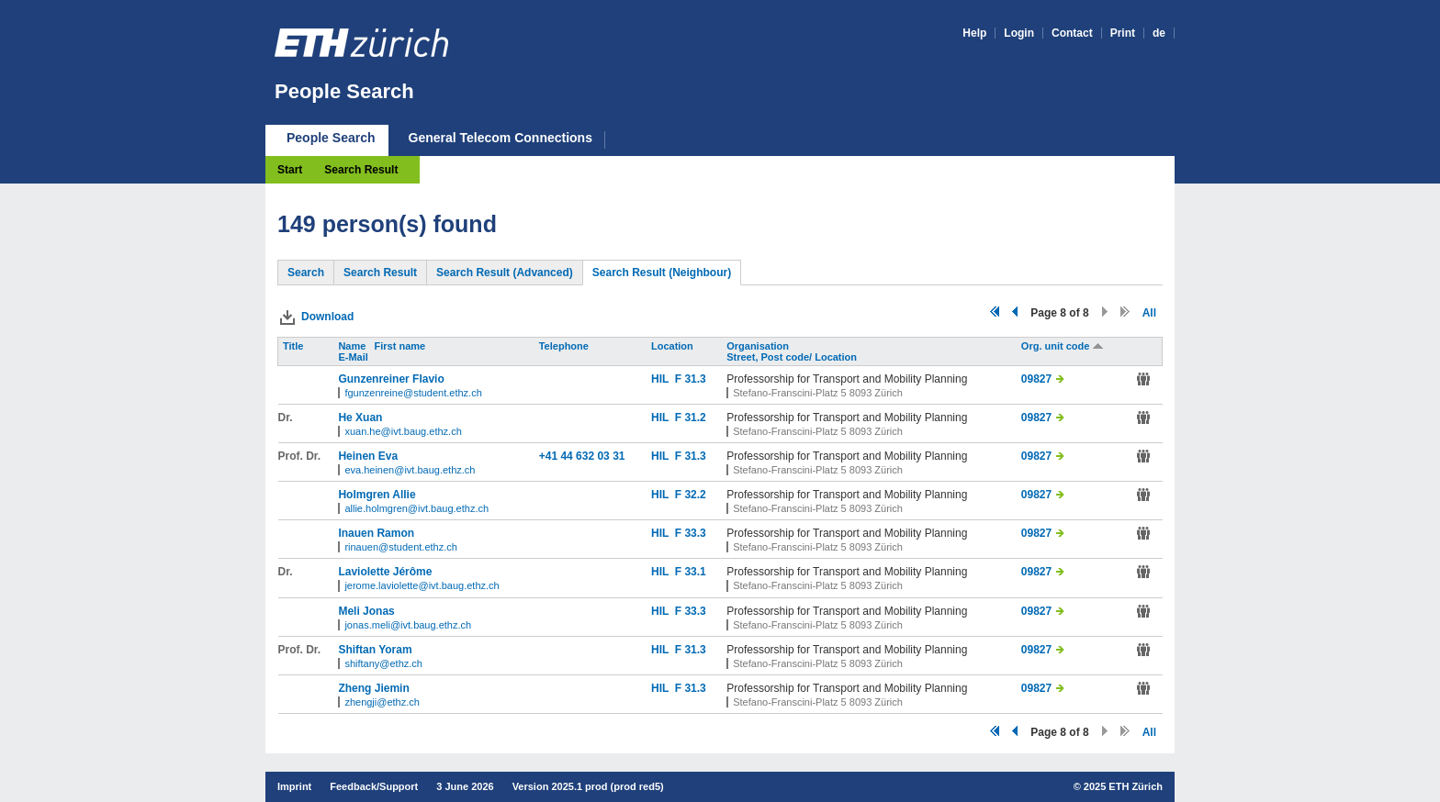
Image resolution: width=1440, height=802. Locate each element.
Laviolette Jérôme (385, 571)
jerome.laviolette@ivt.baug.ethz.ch (421, 585)
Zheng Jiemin (373, 688)
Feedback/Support (374, 786)
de (1159, 33)
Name (353, 345)
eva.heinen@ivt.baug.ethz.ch (409, 469)
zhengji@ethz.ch (382, 701)
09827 (1036, 379)
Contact (1072, 33)
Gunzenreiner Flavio (391, 379)
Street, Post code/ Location (793, 356)
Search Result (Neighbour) (661, 272)
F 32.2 (690, 494)
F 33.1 (690, 571)
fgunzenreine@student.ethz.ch (412, 392)
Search (305, 272)
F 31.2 (690, 417)
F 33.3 (690, 533)
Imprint (294, 786)
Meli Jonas (366, 611)
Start (289, 169)
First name (402, 345)
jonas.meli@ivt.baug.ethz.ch (407, 624)
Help (974, 33)
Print (1122, 33)
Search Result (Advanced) (504, 272)
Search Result (361, 169)
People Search (344, 91)
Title (294, 345)
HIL (663, 379)
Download (327, 316)
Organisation (759, 345)
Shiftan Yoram (374, 649)
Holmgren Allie (376, 494)
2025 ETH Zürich (1123, 786)
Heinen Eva (368, 456)
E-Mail (354, 356)
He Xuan (360, 417)
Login (1019, 33)
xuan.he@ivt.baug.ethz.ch (402, 431)
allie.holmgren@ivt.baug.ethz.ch (416, 508)
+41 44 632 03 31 (582, 456)
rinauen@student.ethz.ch (400, 546)
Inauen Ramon (376, 533)
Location (673, 345)
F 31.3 (690, 379)
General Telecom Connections (500, 138)
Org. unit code (1063, 345)
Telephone (565, 345)
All (1149, 312)
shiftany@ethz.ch (383, 663)
